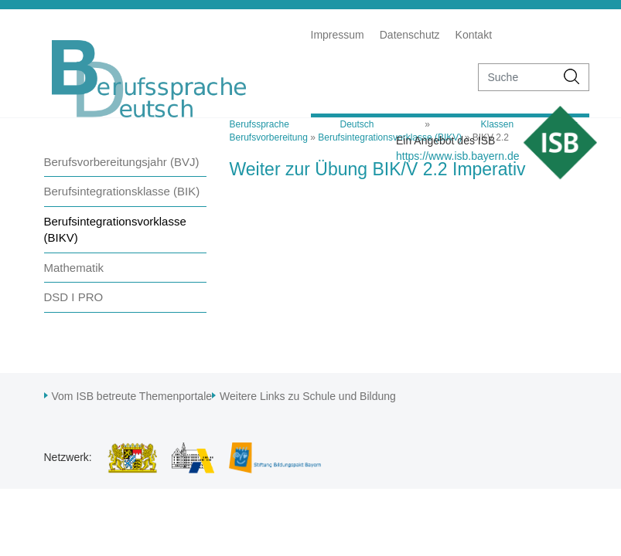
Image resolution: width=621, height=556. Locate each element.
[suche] (517, 77)
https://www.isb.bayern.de (458, 156)
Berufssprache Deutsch (302, 124)
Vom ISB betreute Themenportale (132, 396)
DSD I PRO (74, 296)
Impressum (337, 35)
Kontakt (474, 35)
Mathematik (74, 267)
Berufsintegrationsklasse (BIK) (122, 191)
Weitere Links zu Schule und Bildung (308, 396)
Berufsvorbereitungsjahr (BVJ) (122, 161)
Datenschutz (410, 35)
